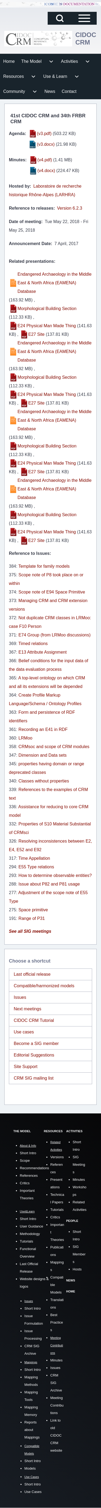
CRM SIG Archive (56, 1382)
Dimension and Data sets (43, 755)
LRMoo (26, 738)
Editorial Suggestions (34, 1055)
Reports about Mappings (32, 1429)
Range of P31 (32, 918)
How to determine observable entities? (55, 875)
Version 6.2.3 (69, 208)
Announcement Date (30, 243)
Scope (25, 1161)
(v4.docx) (46, 170)
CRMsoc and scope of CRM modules (54, 746)
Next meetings (27, 1009)
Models (30, 1468)
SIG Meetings (79, 1164)
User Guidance (31, 1226)
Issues (20, 997)
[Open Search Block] (60, 18)
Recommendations (34, 1168)
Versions (57, 1157)
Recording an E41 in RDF (43, 729)
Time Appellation (34, 858)
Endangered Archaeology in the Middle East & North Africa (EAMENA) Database (55, 283)
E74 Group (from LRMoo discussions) (55, 635)
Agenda (17, 133)
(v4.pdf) (44, 160)
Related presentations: (32, 261)
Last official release (32, 974)
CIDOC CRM (85, 38)
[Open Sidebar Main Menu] (84, 18)
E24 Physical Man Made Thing (47, 325)
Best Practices (56, 1322)
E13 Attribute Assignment (43, 652)
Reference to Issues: (30, 553)
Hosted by (19, 186)
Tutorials (26, 1241)
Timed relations (33, 643)
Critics (25, 1183)
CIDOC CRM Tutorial (34, 1020)
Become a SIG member (36, 1043)
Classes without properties (44, 781)
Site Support (25, 1066)
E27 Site (36, 334)
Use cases (24, 1032)
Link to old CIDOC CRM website (56, 1435)
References (29, 1176)
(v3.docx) (46, 144)
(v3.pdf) (44, 133)
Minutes (17, 160)
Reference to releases (31, 208)
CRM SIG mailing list (34, 1078)
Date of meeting (25, 221)
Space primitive (33, 910)
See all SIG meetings (30, 931)
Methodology (30, 1234)
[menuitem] (9, 61)
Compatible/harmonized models (44, 986)
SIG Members (79, 1254)
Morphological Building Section (47, 308)
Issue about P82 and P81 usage (49, 884)
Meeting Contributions (57, 1405)
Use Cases (33, 1492)
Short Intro (28, 1153)
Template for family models (43, 566)
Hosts (77, 1269)
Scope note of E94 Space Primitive (52, 592)
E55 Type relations (36, 867)
